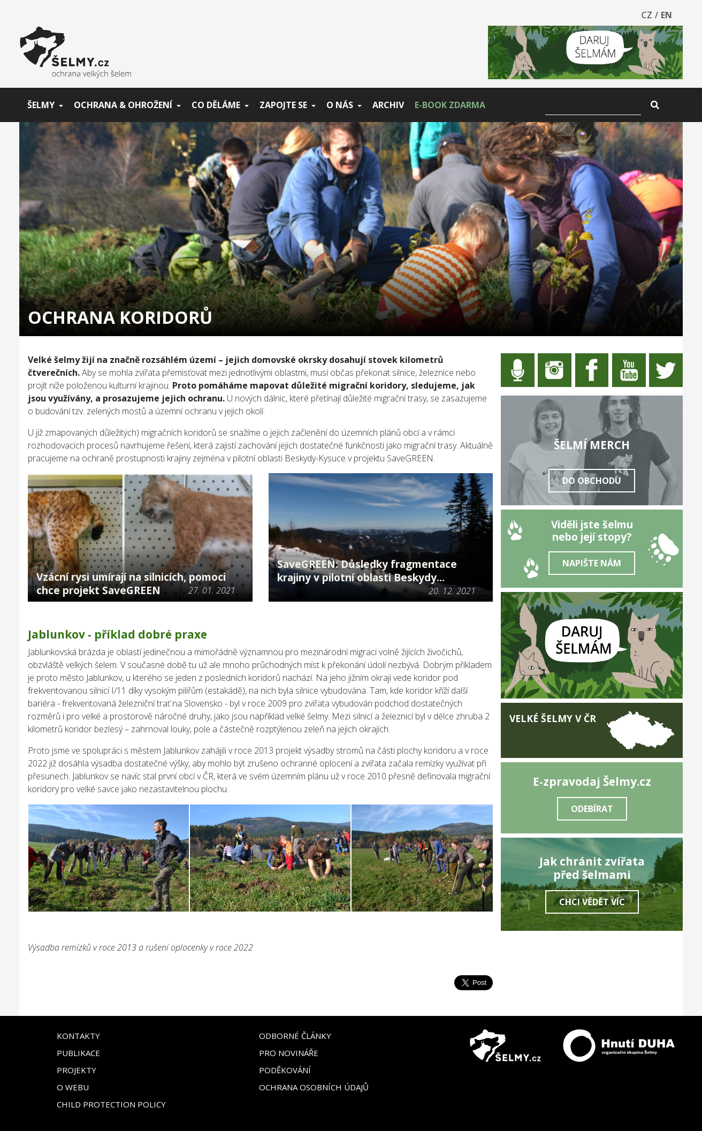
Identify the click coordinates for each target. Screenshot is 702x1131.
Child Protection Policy (111, 1104)
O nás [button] (339, 105)
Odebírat (592, 809)
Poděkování (285, 1070)
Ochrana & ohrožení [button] (123, 105)
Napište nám (591, 563)
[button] (51, 857)
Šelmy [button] (41, 105)
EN (666, 15)
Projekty (76, 1070)
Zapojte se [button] (283, 105)
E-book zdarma (450, 105)
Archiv (388, 105)
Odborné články (295, 1035)
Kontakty (78, 1035)
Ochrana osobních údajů (314, 1087)
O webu (73, 1087)
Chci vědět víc (592, 902)
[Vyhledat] (593, 105)
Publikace (78, 1052)
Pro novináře (288, 1052)
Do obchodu (591, 481)
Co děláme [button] (216, 105)
